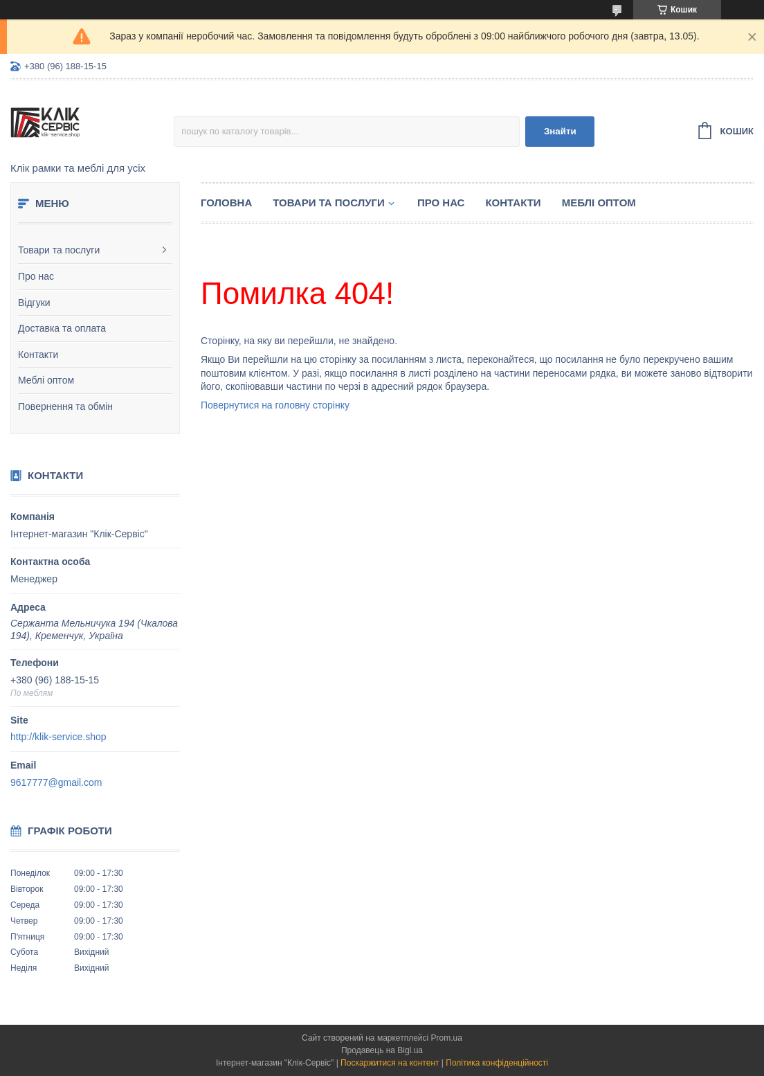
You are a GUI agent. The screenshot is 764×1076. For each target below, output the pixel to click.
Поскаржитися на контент (389, 1063)
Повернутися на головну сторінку (275, 405)
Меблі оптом (46, 380)
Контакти (38, 354)
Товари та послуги (59, 249)
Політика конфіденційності (497, 1063)
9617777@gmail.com (56, 782)
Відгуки (34, 302)
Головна (226, 202)
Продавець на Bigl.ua (382, 1050)
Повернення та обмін (65, 406)
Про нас (36, 276)
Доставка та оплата (62, 328)
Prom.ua (446, 1038)
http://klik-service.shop (58, 736)
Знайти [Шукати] (560, 131)
